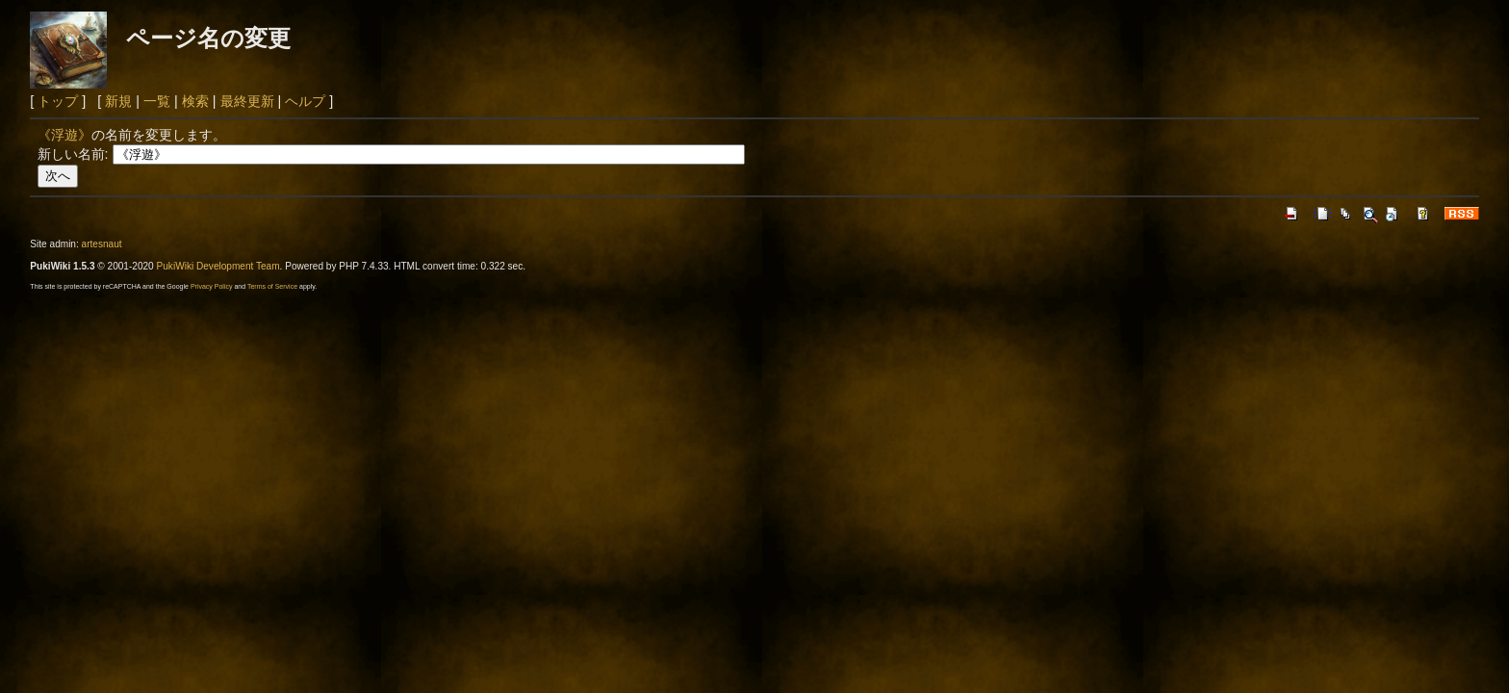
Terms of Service (272, 286)
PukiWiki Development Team (218, 266)
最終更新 (247, 101)
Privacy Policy (212, 286)
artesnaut (102, 244)
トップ (58, 101)
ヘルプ (305, 101)
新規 (118, 101)
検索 (195, 101)
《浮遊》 (64, 134)
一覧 (156, 101)
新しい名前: (73, 154)
